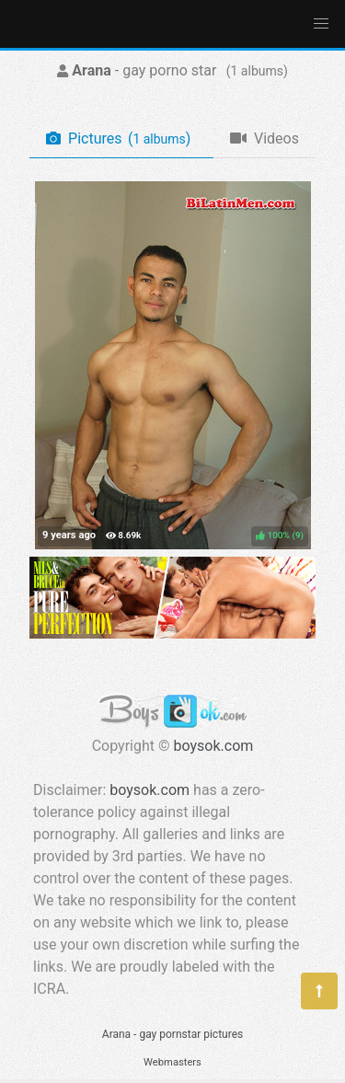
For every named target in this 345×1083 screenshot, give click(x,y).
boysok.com (214, 746)
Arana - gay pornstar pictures (172, 1034)
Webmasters (172, 1062)
